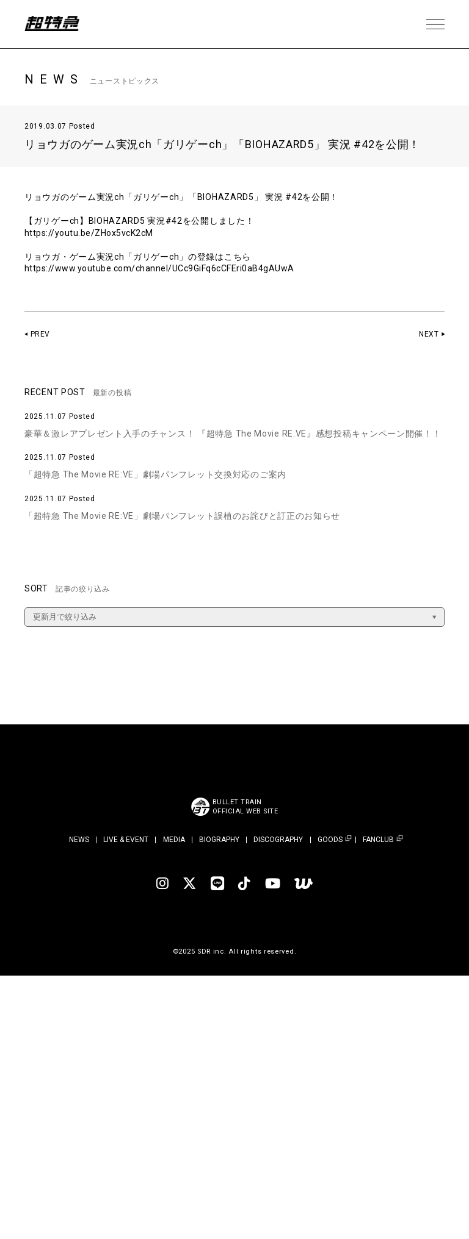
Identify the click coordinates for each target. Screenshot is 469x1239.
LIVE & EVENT (125, 839)
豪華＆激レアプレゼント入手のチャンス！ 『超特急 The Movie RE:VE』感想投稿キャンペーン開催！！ (233, 433)
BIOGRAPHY (219, 839)
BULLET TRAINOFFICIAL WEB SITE (245, 806)
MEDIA (174, 839)
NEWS (79, 839)
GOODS (330, 840)
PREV (41, 334)
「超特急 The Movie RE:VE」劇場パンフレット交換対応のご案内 (155, 474)
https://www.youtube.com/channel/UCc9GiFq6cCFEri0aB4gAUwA (162, 268)
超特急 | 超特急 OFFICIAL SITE (54, 24)
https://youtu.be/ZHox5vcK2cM (90, 233)
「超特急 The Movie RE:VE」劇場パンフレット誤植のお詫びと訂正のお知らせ (182, 516)
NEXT (428, 334)
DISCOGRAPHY (278, 839)
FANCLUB (378, 840)
